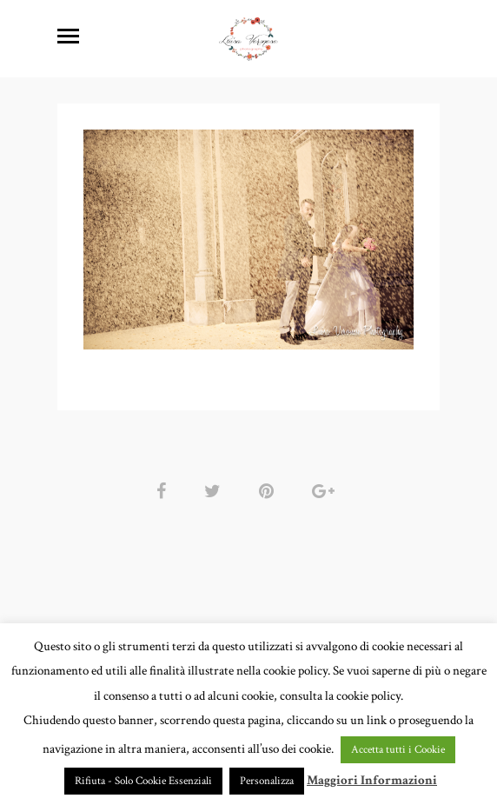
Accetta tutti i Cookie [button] (398, 749)
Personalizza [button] (267, 781)
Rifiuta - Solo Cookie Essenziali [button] (143, 781)
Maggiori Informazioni (372, 780)
